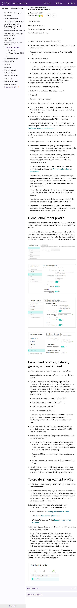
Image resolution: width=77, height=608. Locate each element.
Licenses (9, 56)
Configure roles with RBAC (15, 53)
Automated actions (10, 73)
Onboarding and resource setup (14, 30)
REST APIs (8, 78)
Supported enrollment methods (47, 516)
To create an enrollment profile (39, 33)
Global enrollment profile (37, 25)
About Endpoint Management (13, 21)
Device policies (9, 61)
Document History (11, 87)
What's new (8, 15)
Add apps (7, 64)
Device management (11, 59)
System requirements (11, 18)
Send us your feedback (34, 595)
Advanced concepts (10, 84)
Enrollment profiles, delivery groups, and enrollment (46, 29)
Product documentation (17, 3)
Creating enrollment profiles (58, 512)
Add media (7, 67)
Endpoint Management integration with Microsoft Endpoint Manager (12, 26)
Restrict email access (11, 81)
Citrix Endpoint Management (13, 13)
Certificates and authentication (9, 39)
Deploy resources (10, 70)
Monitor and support (10, 75)
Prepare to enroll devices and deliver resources (13, 34)
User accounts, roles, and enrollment (13, 43)
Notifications (10, 50)
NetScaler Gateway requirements (41, 128)
